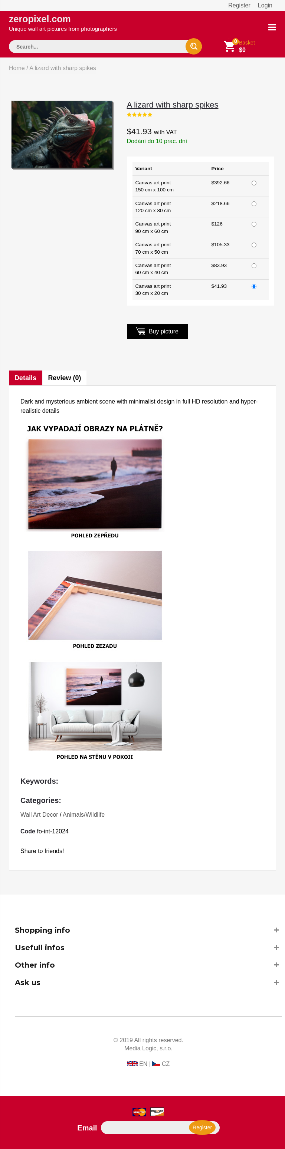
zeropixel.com (63, 23)
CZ (166, 1064)
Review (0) (64, 378)
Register (239, 5)
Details (25, 378)
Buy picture (157, 331)
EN (143, 1064)
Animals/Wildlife (84, 814)
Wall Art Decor (39, 814)
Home (17, 68)
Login (265, 5)
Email (87, 1128)
